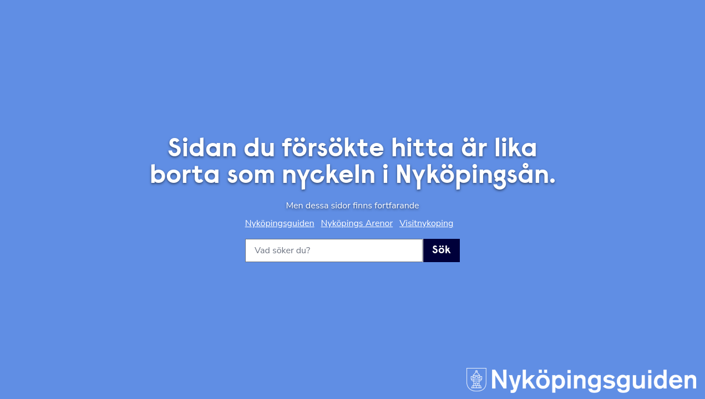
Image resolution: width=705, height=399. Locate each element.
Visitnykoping (426, 223)
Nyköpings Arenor (357, 223)
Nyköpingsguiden (280, 223)
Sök (441, 250)
